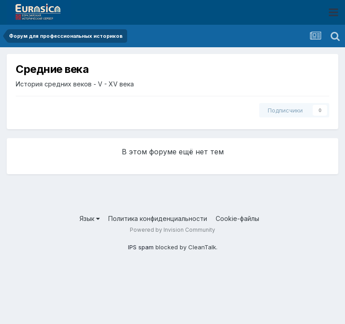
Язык (90, 218)
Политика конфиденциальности (157, 218)
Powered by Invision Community (172, 229)
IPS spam (141, 247)
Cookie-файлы (237, 218)
